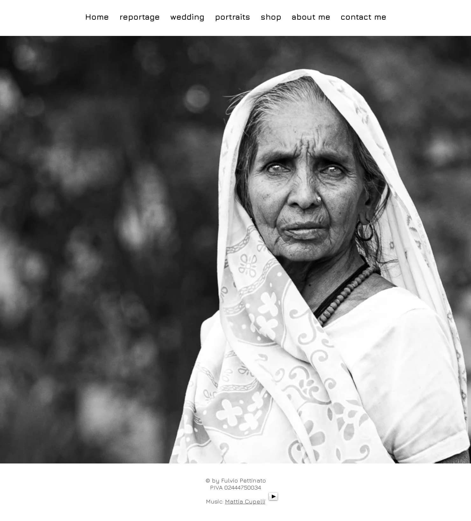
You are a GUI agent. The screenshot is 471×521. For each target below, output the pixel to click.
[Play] (273, 496)
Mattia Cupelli (245, 501)
